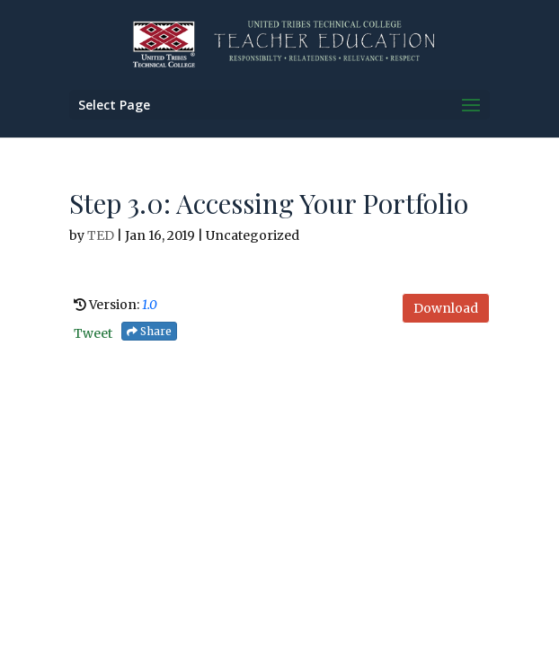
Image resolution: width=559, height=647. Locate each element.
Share (149, 331)
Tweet (93, 333)
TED (100, 235)
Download (445, 308)
